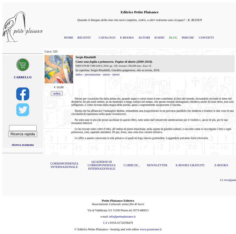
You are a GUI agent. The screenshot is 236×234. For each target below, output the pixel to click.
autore (106, 74)
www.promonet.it (151, 229)
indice (79, 74)
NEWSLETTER (157, 165)
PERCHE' (188, 37)
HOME (68, 37)
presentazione (93, 74)
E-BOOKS (127, 37)
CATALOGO (107, 37)
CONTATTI (206, 37)
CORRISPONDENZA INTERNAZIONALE (64, 165)
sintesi (116, 74)
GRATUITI (197, 165)
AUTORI (144, 37)
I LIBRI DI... (132, 165)
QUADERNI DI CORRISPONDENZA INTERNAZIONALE (101, 165)
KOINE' (159, 37)
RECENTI (84, 37)
